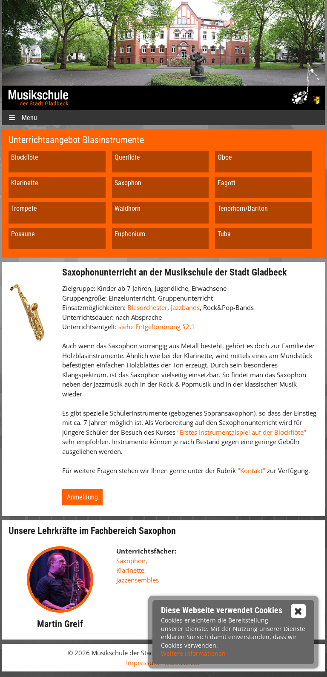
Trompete (24, 208)
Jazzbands (185, 307)
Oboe (225, 157)
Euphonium (130, 234)
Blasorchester (147, 307)
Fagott (226, 183)
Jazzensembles (137, 580)
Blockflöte (24, 157)
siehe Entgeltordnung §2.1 (156, 326)
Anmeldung (82, 497)
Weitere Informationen (193, 653)
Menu (23, 117)
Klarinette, (131, 570)
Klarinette (24, 183)
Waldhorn (128, 208)
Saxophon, (131, 561)
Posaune (23, 234)
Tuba (224, 234)
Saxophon (128, 183)
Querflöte (127, 157)
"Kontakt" (252, 470)
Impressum (142, 662)
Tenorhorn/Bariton (243, 208)
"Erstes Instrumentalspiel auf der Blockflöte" (241, 432)
